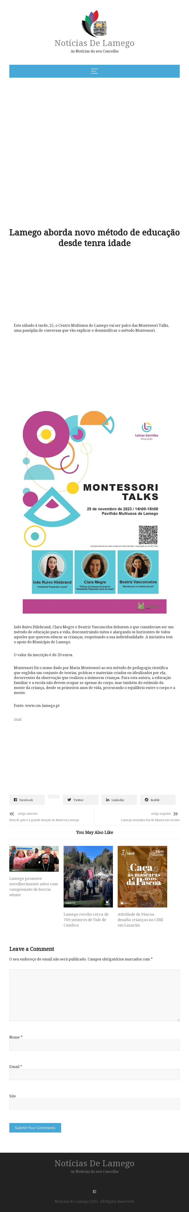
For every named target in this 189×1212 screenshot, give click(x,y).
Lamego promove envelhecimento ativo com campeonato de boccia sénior (33, 886)
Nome (15, 1037)
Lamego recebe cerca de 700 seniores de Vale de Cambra (86, 920)
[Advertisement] (70, 115)
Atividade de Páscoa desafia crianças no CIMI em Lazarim (140, 920)
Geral (17, 719)
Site (12, 1096)
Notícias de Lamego (94, 42)
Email (15, 1066)
